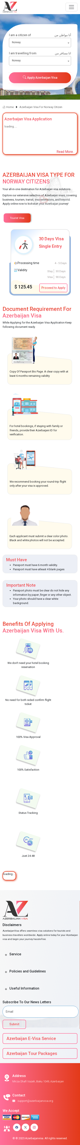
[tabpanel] (40, 261)
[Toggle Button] (6, 955)
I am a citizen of (40, 35)
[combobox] (40, 42)
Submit (14, 1024)
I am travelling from (40, 53)
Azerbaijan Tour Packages (31, 1053)
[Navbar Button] (71, 7)
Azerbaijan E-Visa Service (31, 1038)
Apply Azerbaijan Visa (40, 77)
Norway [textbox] (16, 42)
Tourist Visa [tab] (17, 218)
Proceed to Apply (53, 288)
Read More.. (65, 152)
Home (8, 107)
